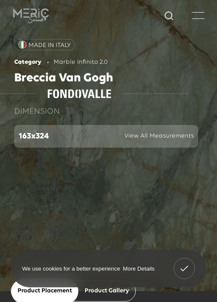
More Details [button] (139, 268)
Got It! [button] (184, 263)
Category (27, 62)
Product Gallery (107, 291)
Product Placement (45, 291)
